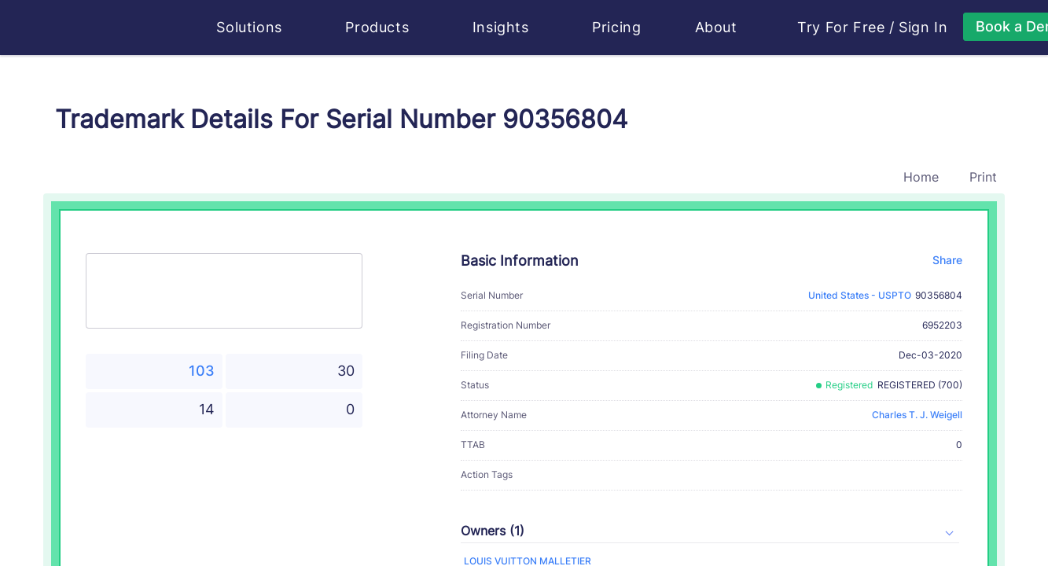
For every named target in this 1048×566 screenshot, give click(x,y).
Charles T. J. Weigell (917, 415)
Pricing (616, 27)
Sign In (923, 27)
